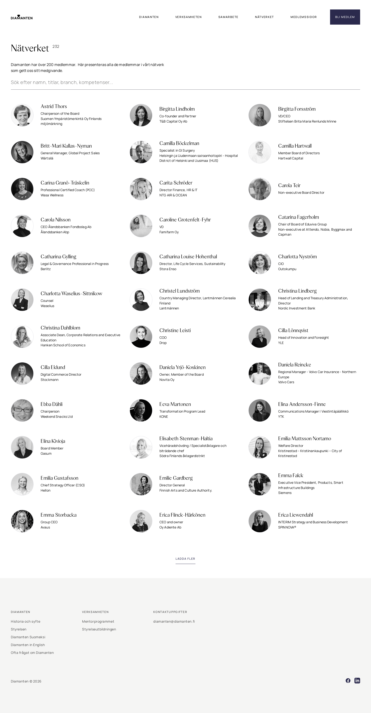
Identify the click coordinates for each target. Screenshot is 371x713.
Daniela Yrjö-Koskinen (182, 367)
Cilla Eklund (53, 367)
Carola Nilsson (56, 220)
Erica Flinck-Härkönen (182, 515)
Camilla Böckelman (179, 143)
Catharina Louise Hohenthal (188, 257)
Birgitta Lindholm (177, 109)
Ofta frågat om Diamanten (32, 652)
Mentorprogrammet (98, 621)
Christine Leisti (175, 330)
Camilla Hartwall (295, 146)
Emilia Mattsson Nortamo (304, 438)
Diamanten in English (28, 645)
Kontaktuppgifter (170, 612)
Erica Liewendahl (295, 515)
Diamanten (20, 612)
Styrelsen (18, 629)
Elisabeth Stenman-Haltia (185, 438)
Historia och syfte (25, 621)
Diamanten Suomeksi (28, 637)
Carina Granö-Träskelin (65, 183)
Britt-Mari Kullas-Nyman (66, 146)
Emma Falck (290, 475)
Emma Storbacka (58, 515)
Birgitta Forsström (297, 109)
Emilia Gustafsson (59, 478)
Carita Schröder (175, 183)
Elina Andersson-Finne (302, 404)
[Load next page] (185, 559)
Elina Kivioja (53, 441)
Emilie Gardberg (176, 478)
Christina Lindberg (297, 291)
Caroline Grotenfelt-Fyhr (185, 220)
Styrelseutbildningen (99, 629)
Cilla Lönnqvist (293, 330)
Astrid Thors (54, 106)
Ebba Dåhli (51, 404)
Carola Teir (289, 185)
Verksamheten (95, 612)
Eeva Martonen (175, 404)
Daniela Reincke (294, 365)
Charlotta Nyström (297, 257)
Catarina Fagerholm (298, 217)
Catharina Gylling (58, 257)
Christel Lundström (179, 291)
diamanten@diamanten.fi (174, 621)
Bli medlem (345, 17)
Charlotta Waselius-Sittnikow (71, 293)
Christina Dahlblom (60, 328)
